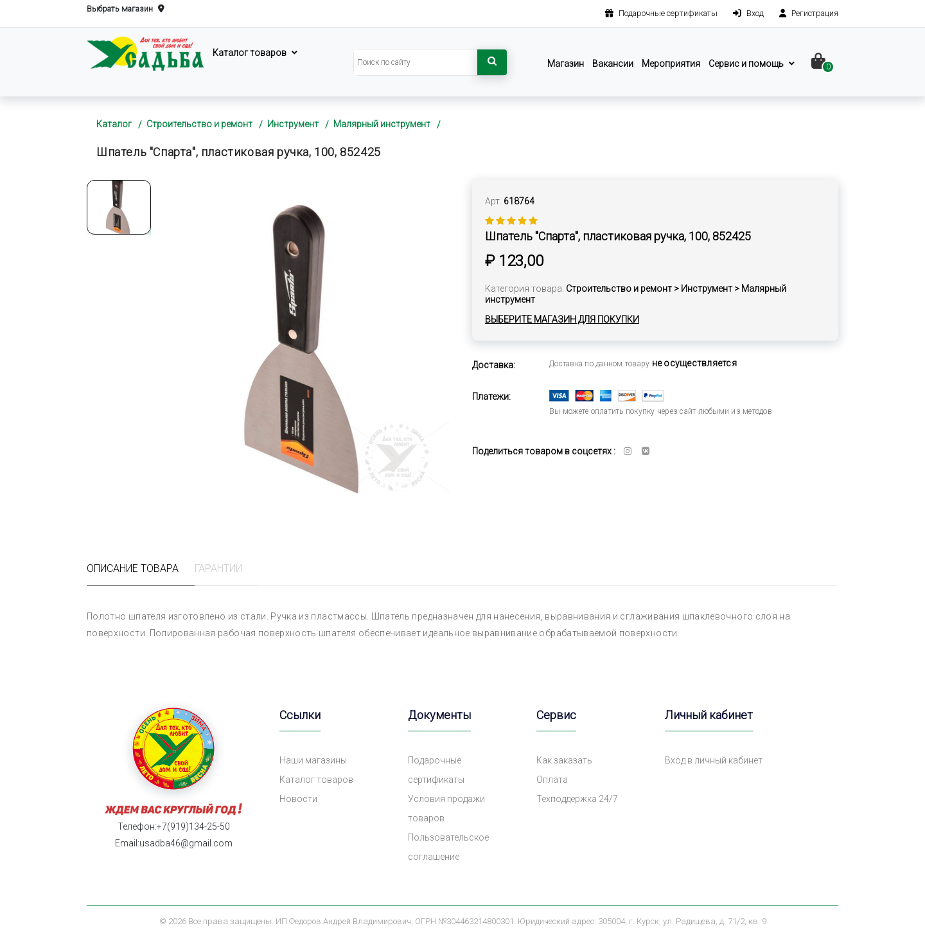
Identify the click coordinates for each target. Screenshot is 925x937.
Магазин (565, 63)
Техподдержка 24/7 (577, 799)
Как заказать (564, 760)
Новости (298, 799)
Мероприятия (671, 63)
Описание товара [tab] (133, 568)
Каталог (114, 124)
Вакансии (612, 63)
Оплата (552, 779)
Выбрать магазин (125, 9)
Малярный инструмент (381, 124)
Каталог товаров (249, 53)
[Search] (415, 62)
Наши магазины (313, 760)
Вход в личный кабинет (713, 760)
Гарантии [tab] (218, 568)
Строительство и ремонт (199, 124)
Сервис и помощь (746, 63)
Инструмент (293, 124)
